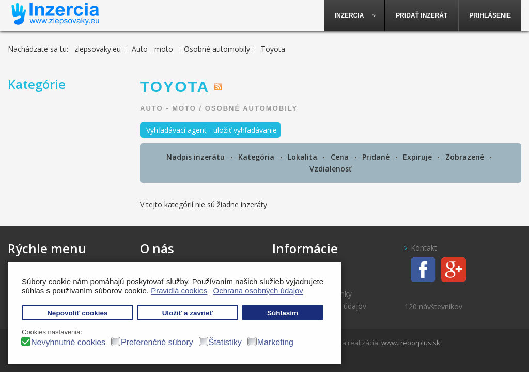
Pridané (377, 157)
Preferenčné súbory (157, 342)
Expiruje (418, 157)
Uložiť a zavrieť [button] (187, 313)
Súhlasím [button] (282, 313)
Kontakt (424, 248)
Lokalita (303, 157)
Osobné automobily (251, 108)
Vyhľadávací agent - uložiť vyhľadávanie (211, 130)
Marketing (275, 342)
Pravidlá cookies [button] (179, 290)
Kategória (257, 157)
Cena (341, 157)
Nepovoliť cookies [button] (77, 313)
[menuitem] (354, 15)
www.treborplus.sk (410, 342)
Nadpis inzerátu (196, 157)
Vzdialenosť (330, 169)
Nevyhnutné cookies (68, 342)
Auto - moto (168, 108)
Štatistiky (225, 342)
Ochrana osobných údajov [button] (258, 290)
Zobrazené (465, 157)
